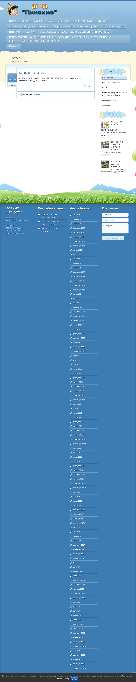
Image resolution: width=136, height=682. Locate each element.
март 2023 (77, 329)
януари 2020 (78, 470)
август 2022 (77, 356)
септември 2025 (79, 246)
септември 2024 (79, 290)
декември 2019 (79, 475)
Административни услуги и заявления (28, 26)
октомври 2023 (79, 316)
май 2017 (76, 567)
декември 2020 (79, 431)
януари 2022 (78, 382)
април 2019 (77, 501)
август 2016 (77, 602)
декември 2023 (79, 312)
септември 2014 (79, 668)
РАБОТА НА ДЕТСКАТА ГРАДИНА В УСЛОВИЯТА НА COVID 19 (74, 31)
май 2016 (76, 611)
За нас (25, 20)
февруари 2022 (79, 378)
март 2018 (77, 541)
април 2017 (77, 571)
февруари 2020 (79, 466)
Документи (63, 20)
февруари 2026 (79, 228)
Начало (12, 20)
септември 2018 (79, 523)
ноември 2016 (78, 589)
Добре (74, 679)
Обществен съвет (83, 20)
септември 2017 (79, 558)
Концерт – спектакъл (33, 72)
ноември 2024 (78, 281)
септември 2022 (79, 351)
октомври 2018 (79, 519)
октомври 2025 (79, 241)
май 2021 (76, 408)
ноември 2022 (78, 342)
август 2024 (77, 294)
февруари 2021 (79, 422)
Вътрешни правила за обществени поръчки (75, 26)
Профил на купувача (113, 26)
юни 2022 (76, 360)
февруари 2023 (79, 334)
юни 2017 (76, 563)
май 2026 (76, 215)
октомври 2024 (79, 285)
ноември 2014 (78, 659)
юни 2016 (76, 607)
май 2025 (76, 259)
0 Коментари (12, 84)
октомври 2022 (79, 347)
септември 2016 (79, 598)
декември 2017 (79, 545)
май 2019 (76, 497)
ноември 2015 (78, 637)
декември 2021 (79, 387)
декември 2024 (79, 276)
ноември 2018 (78, 514)
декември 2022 (79, 338)
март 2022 (77, 373)
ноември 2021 (78, 391)
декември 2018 (79, 510)
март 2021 (77, 417)
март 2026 (77, 224)
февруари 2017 (79, 580)
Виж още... (88, 86)
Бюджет (102, 20)
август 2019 (77, 492)
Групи (104, 88)
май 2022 (76, 364)
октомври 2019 (79, 483)
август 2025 (77, 250)
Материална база (109, 100)
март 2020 (77, 461)
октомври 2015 (79, 642)
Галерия (30, 31)
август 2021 (77, 404)
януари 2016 (78, 629)
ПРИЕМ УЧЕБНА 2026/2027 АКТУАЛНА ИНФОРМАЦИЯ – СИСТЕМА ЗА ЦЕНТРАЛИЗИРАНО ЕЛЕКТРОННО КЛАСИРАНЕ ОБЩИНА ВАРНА (60, 39)
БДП (49, 20)
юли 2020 (76, 452)
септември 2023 (79, 320)
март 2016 (77, 620)
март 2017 (77, 576)
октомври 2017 (79, 554)
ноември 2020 (78, 435)
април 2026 (77, 219)
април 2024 (77, 307)
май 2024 (76, 303)
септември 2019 (79, 488)
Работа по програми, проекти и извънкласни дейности (114, 94)
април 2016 (77, 615)
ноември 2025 (78, 237)
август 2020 (77, 448)
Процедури (14, 31)
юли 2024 (76, 298)
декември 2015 (79, 633)
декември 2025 (79, 232)
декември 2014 (79, 655)
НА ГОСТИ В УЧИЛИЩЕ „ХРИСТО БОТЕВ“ (117, 145)
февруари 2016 (79, 624)
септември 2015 (79, 646)
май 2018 (76, 532)
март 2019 (77, 505)
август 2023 (77, 325)
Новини (38, 20)
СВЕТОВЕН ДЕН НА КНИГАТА (116, 163)
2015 (21, 61)
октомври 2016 (79, 593)
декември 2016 (79, 585)
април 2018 (77, 536)
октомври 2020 (79, 439)
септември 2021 (79, 400)
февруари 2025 (79, 272)
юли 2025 (76, 254)
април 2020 (77, 457)
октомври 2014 (79, 664)
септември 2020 (79, 444)
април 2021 (77, 413)
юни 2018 (76, 527)
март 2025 (77, 268)
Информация (107, 77)
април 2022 (77, 369)
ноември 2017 (78, 549)
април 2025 (77, 263)
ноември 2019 (78, 479)
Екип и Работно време (111, 82)
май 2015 (76, 651)
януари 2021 (78, 426)
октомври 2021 (79, 395)
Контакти (14, 46)
